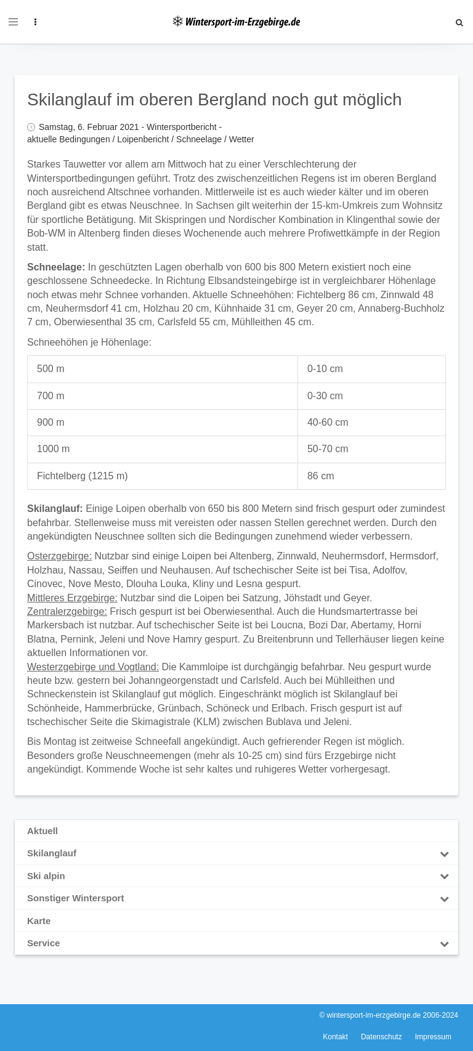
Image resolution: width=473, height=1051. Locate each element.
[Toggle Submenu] (444, 853)
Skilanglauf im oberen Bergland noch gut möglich (214, 99)
